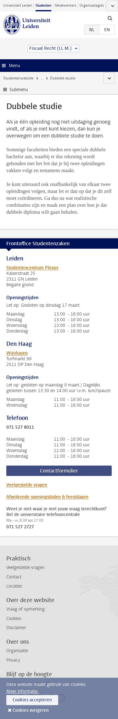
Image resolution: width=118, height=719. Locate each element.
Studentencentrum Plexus (32, 268)
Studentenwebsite (18, 78)
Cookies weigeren (31, 710)
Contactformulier (59, 470)
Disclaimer (16, 628)
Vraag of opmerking (25, 609)
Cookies (13, 619)
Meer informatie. (22, 691)
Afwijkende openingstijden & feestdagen (47, 497)
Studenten (43, 5)
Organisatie (17, 651)
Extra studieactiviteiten (59, 78)
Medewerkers (65, 5)
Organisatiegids (92, 5)
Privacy (13, 660)
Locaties (14, 586)
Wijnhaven (17, 353)
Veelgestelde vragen (26, 485)
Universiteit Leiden (17, 5)
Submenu (18, 90)
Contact (13, 577)
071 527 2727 (20, 527)
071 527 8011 (20, 427)
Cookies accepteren (32, 700)
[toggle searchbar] (110, 18)
